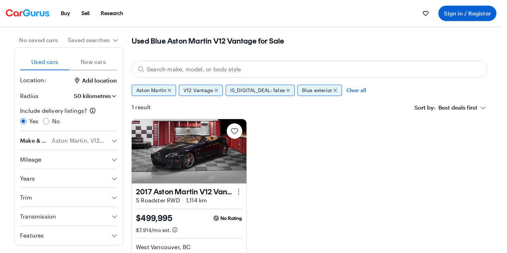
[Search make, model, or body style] (310, 69)
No (56, 121)
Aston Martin (153, 90)
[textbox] (445, 107)
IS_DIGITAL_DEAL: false (260, 90)
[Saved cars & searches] (426, 13)
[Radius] (92, 96)
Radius (29, 95)
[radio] (23, 121)
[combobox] (93, 40)
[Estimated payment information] (175, 230)
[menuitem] (65, 13)
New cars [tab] (93, 61)
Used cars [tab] (44, 61)
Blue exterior (319, 90)
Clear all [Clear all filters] (356, 90)
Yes (34, 121)
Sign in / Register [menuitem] (467, 13)
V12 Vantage (200, 90)
